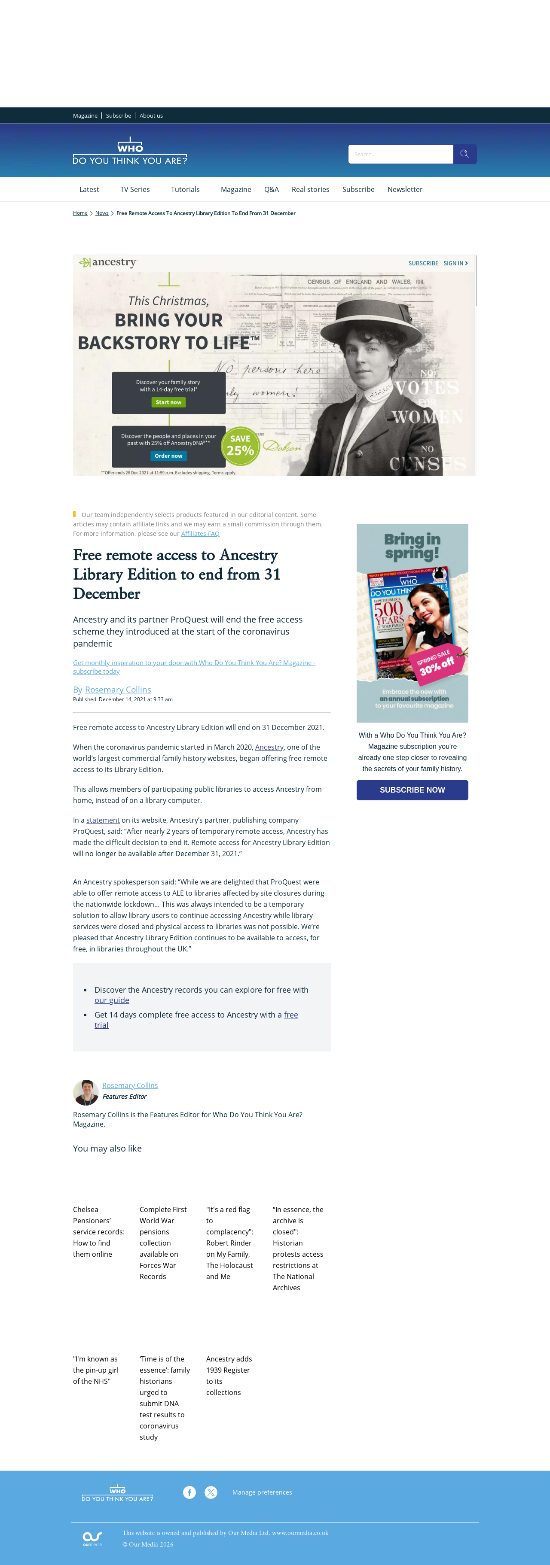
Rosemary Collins (130, 1085)
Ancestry (269, 747)
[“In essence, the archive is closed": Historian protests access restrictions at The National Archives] (302, 1178)
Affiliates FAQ (200, 533)
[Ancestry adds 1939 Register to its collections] (235, 1327)
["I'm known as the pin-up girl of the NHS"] (102, 1327)
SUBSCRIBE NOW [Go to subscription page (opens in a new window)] (412, 790)
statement (103, 820)
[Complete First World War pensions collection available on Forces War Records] (169, 1178)
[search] (465, 154)
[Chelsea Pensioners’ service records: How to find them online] (102, 1178)
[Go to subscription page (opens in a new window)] (412, 720)
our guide (112, 1000)
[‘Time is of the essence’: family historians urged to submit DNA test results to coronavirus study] (169, 1327)
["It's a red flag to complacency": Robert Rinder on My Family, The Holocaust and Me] (235, 1178)
